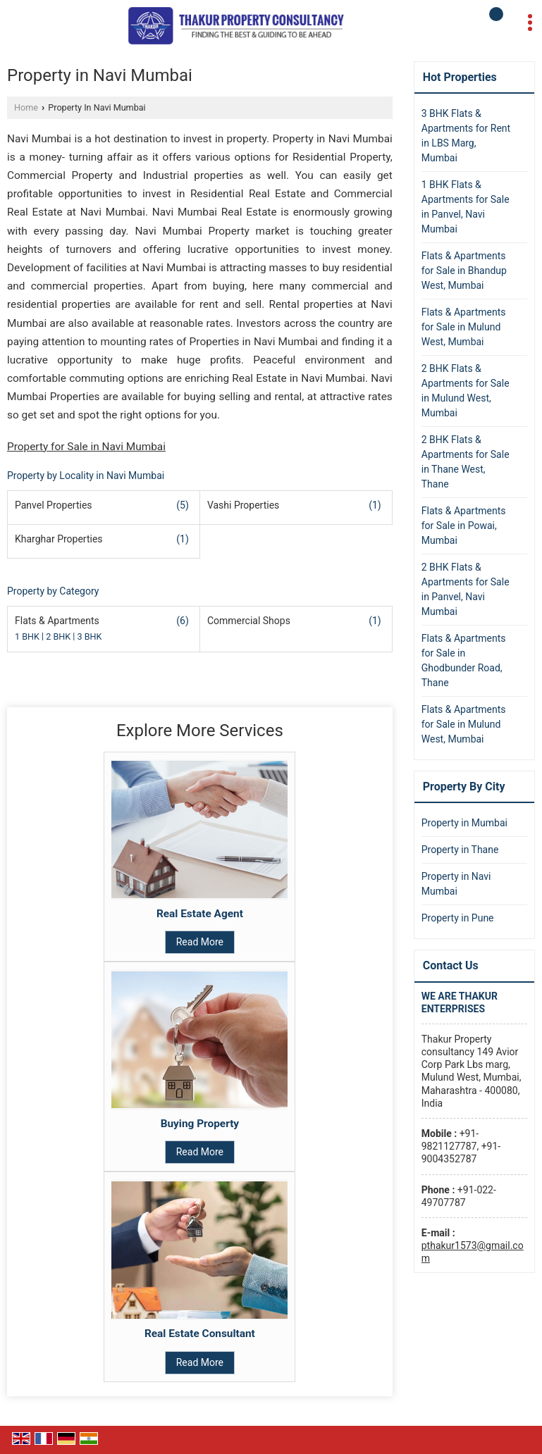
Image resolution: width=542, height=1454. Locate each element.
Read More (199, 941)
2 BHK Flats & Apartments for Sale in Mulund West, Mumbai (465, 390)
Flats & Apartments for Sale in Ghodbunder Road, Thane (463, 660)
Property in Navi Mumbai (456, 884)
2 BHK (59, 637)
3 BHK (90, 637)
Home (26, 107)
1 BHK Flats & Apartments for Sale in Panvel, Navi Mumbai (465, 207)
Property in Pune (457, 918)
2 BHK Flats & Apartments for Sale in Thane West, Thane (465, 462)
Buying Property (200, 1123)
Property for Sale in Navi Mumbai (86, 446)
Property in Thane (460, 849)
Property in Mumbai (464, 822)
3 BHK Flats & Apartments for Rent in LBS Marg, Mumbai (465, 135)
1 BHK (28, 637)
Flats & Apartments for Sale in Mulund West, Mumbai (463, 326)
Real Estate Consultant (199, 1333)
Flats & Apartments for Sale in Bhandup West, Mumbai (464, 270)
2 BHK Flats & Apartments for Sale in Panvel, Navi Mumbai (465, 589)
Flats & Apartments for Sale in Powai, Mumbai (463, 525)
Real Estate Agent (199, 913)
